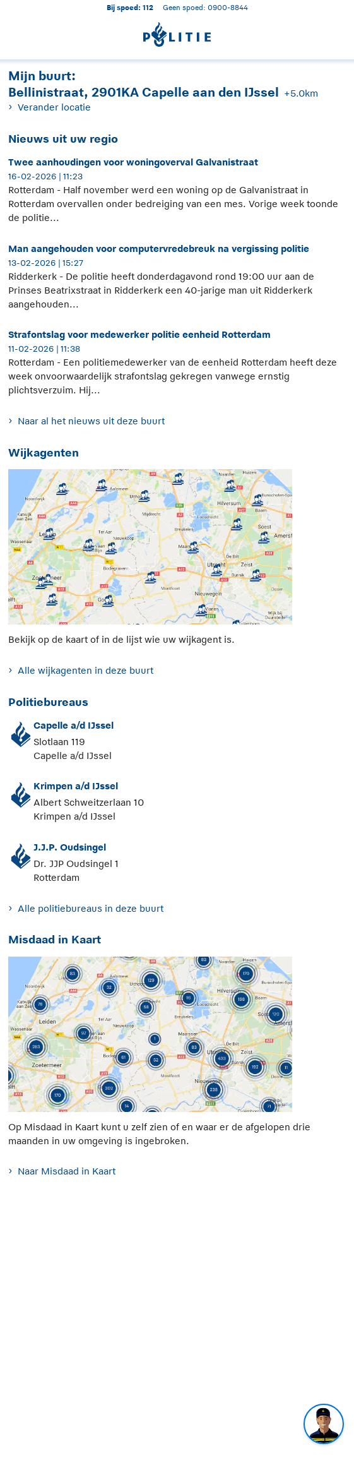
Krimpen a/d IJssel (75, 786)
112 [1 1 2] (148, 7)
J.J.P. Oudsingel (69, 847)
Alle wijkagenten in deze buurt (85, 670)
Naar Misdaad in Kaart (66, 1171)
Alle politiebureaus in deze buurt (90, 908)
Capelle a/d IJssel (73, 725)
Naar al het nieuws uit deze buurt (91, 421)
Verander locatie (54, 107)
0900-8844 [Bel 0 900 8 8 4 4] (228, 7)
